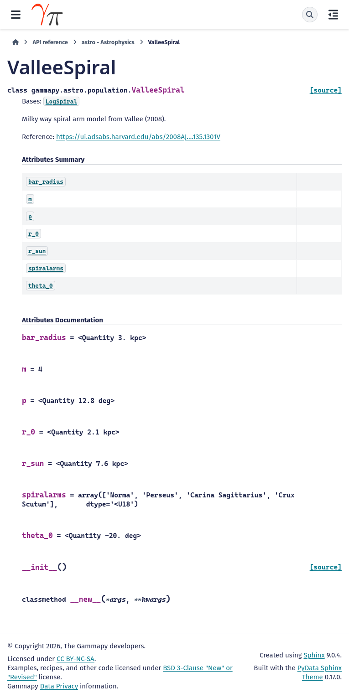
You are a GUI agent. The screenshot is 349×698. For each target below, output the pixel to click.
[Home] (15, 42)
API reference (50, 42)
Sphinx (314, 655)
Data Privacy (59, 686)
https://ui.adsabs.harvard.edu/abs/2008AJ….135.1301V (138, 137)
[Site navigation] (15, 14)
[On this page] (333, 14)
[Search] (310, 14)
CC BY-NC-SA (75, 659)
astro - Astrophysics (108, 42)
